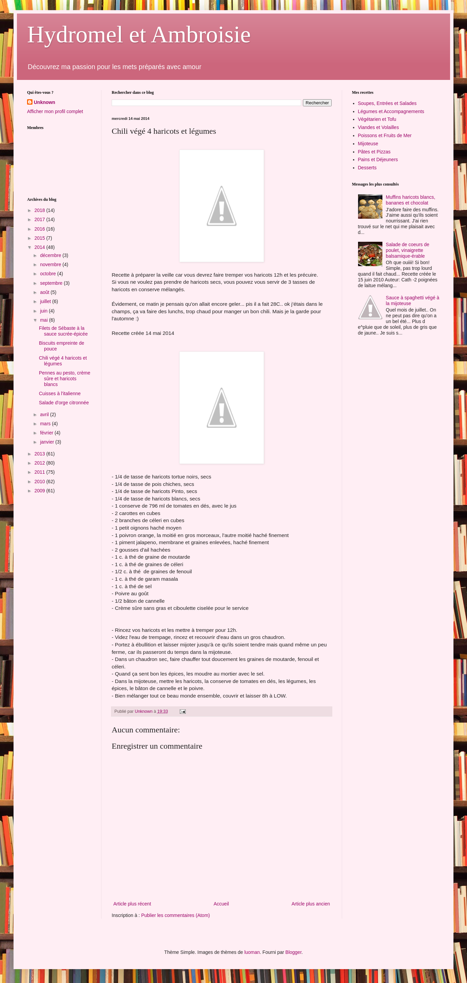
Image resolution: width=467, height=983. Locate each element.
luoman (252, 952)
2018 (40, 210)
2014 (40, 247)
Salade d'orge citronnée (64, 402)
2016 (40, 229)
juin (44, 311)
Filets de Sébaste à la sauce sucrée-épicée (63, 331)
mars (46, 423)
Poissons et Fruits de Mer (385, 135)
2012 (40, 463)
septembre (52, 283)
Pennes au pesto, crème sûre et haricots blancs (64, 378)
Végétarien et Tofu (377, 119)
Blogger (293, 952)
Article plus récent (132, 903)
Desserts (367, 167)
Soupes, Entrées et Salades (387, 103)
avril (45, 414)
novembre (51, 264)
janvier (47, 442)
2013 (40, 453)
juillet (46, 301)
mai (44, 320)
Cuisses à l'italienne (60, 393)
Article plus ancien (310, 903)
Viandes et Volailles (378, 127)
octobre (48, 273)
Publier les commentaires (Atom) (175, 915)
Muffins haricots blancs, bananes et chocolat (410, 200)
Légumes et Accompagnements (391, 111)
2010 (40, 481)
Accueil (221, 903)
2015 (40, 238)
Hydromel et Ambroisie (139, 34)
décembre (51, 255)
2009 (40, 490)
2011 (40, 472)
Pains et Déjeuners (378, 159)
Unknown (44, 102)
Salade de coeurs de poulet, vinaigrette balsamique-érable (407, 250)
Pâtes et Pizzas (374, 151)
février (47, 432)
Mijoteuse (368, 143)
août (45, 292)
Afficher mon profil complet (55, 111)
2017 (40, 219)
